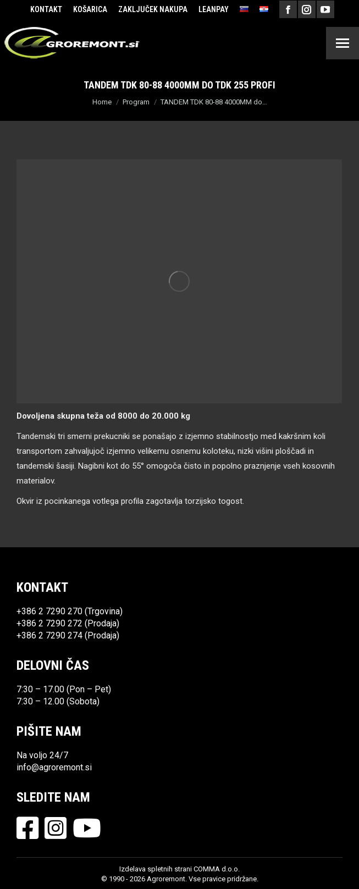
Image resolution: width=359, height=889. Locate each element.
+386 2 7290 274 (49, 635)
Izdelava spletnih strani (155, 869)
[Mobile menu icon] (342, 43)
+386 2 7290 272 (49, 623)
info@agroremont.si (54, 767)
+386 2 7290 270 (49, 611)
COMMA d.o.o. (217, 869)
